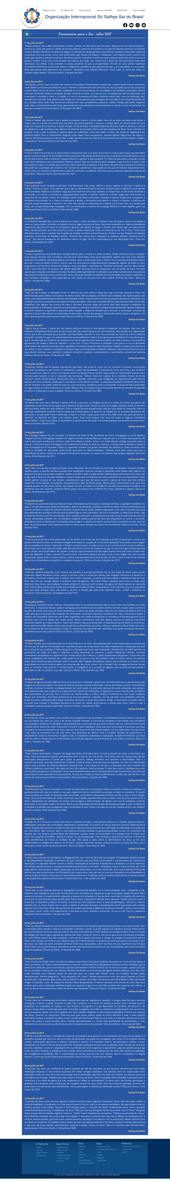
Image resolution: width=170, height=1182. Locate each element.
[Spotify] (144, 25)
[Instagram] (137, 25)
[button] (67, 9)
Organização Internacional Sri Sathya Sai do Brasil (94, 16)
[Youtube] (131, 25)
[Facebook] (125, 25)
